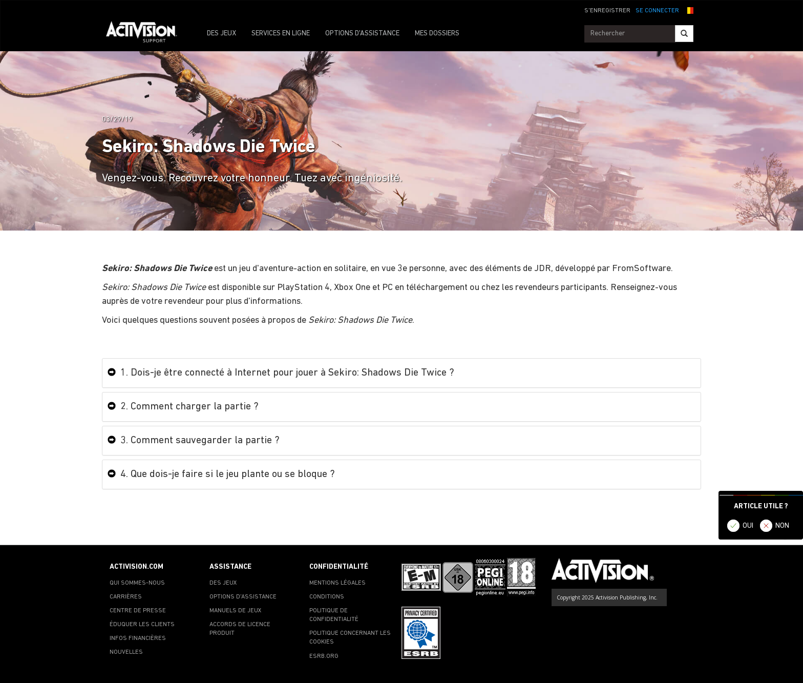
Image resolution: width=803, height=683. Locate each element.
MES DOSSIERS (437, 33)
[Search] (684, 33)
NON (782, 526)
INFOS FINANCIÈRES (138, 638)
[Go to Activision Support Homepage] (147, 34)
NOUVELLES (126, 652)
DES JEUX (221, 33)
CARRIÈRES (126, 597)
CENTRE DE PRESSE (138, 611)
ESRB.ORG (324, 656)
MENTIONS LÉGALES (337, 583)
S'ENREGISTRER (607, 11)
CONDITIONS (326, 597)
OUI (748, 526)
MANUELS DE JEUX (235, 611)
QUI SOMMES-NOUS (137, 583)
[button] (688, 10)
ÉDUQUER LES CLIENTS (142, 625)
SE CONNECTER (657, 11)
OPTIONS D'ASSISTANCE (362, 33)
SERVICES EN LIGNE (280, 33)
